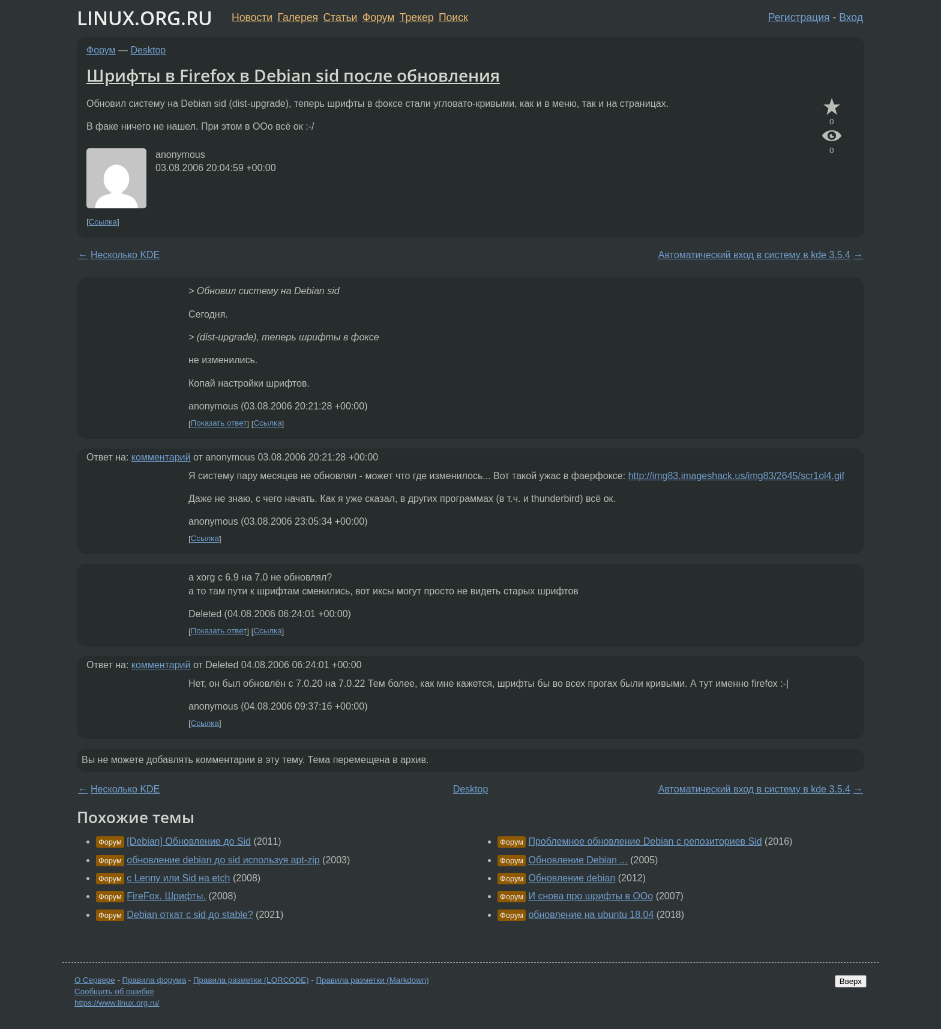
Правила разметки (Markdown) (372, 980)
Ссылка (103, 221)
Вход (851, 17)
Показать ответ (219, 423)
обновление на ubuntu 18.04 (591, 915)
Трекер (417, 17)
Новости (252, 17)
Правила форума (154, 980)
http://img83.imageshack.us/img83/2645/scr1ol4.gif (736, 476)
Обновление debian (571, 878)
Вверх (851, 981)
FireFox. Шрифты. (166, 896)
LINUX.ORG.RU (144, 18)
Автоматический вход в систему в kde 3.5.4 (754, 255)
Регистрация (799, 17)
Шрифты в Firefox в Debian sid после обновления (293, 75)
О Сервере (94, 980)
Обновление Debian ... (577, 860)
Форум (378, 17)
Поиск (453, 17)
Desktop (148, 50)
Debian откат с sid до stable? (190, 915)
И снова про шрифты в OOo (590, 896)
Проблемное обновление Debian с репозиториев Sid (645, 841)
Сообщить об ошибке (114, 991)
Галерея (298, 17)
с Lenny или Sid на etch (178, 878)
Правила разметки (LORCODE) (251, 980)
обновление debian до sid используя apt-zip (223, 860)
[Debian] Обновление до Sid (189, 841)
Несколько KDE (125, 255)
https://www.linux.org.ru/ (116, 1002)
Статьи (340, 17)
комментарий (161, 457)
